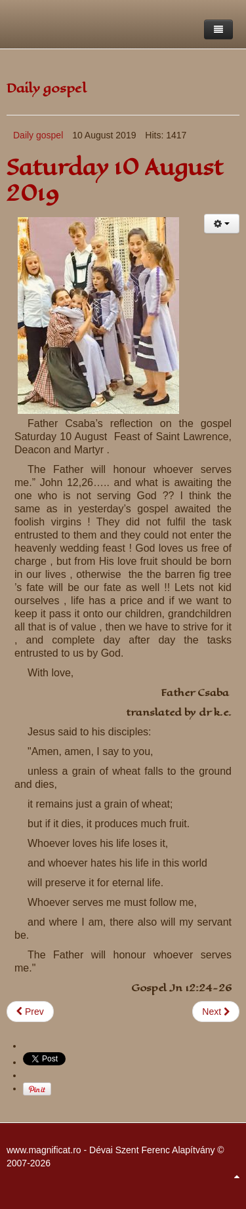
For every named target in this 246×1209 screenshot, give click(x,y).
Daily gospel (38, 135)
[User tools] (221, 224)
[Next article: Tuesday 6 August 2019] (215, 1011)
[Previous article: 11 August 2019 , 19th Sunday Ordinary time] (30, 1011)
